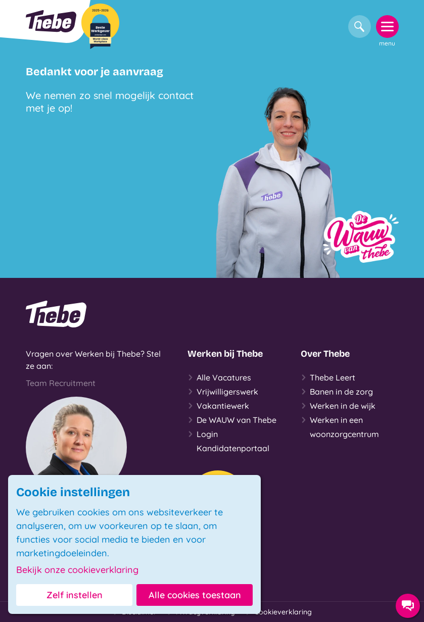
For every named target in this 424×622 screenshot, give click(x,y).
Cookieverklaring (278, 612)
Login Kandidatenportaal (228, 440)
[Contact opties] (408, 606)
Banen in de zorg (337, 392)
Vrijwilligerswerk (222, 392)
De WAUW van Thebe (231, 420)
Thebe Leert (328, 377)
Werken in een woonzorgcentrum (340, 426)
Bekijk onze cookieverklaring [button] (77, 570)
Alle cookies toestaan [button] (195, 595)
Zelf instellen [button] (74, 595)
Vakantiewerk (218, 406)
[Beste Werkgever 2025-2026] (100, 26)
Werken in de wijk (338, 406)
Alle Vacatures (219, 377)
